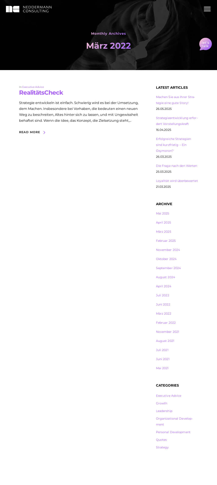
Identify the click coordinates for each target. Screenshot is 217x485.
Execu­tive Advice (33, 86)
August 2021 (165, 341)
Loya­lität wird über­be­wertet (177, 181)
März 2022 (163, 313)
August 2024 (165, 277)
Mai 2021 (162, 368)
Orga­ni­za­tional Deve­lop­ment (174, 421)
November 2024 (168, 250)
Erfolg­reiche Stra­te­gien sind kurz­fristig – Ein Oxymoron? (173, 145)
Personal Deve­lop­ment (173, 432)
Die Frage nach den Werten (176, 166)
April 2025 (163, 222)
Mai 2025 (162, 213)
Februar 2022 (166, 323)
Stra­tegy (162, 447)
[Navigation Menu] (207, 9)
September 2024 (168, 268)
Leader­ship (164, 411)
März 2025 (163, 232)
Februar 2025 (166, 241)
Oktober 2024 (166, 259)
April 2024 (163, 286)
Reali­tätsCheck (41, 92)
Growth (161, 403)
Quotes (161, 440)
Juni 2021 (163, 359)
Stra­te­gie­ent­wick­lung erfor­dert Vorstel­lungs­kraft (177, 121)
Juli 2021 (162, 350)
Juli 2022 (162, 295)
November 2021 (167, 332)
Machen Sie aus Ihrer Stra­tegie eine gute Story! (175, 100)
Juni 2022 (163, 304)
